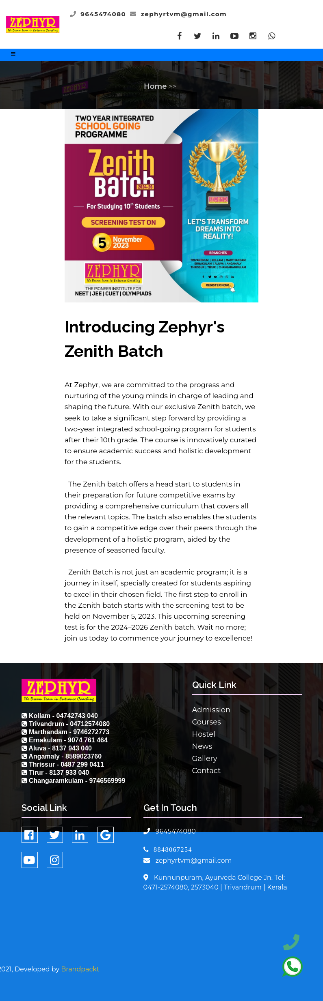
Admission (211, 709)
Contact (206, 770)
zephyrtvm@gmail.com (184, 14)
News (202, 746)
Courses (206, 722)
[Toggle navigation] (13, 55)
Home (155, 86)
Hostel (203, 734)
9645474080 (103, 14)
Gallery (204, 758)
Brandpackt (80, 969)
